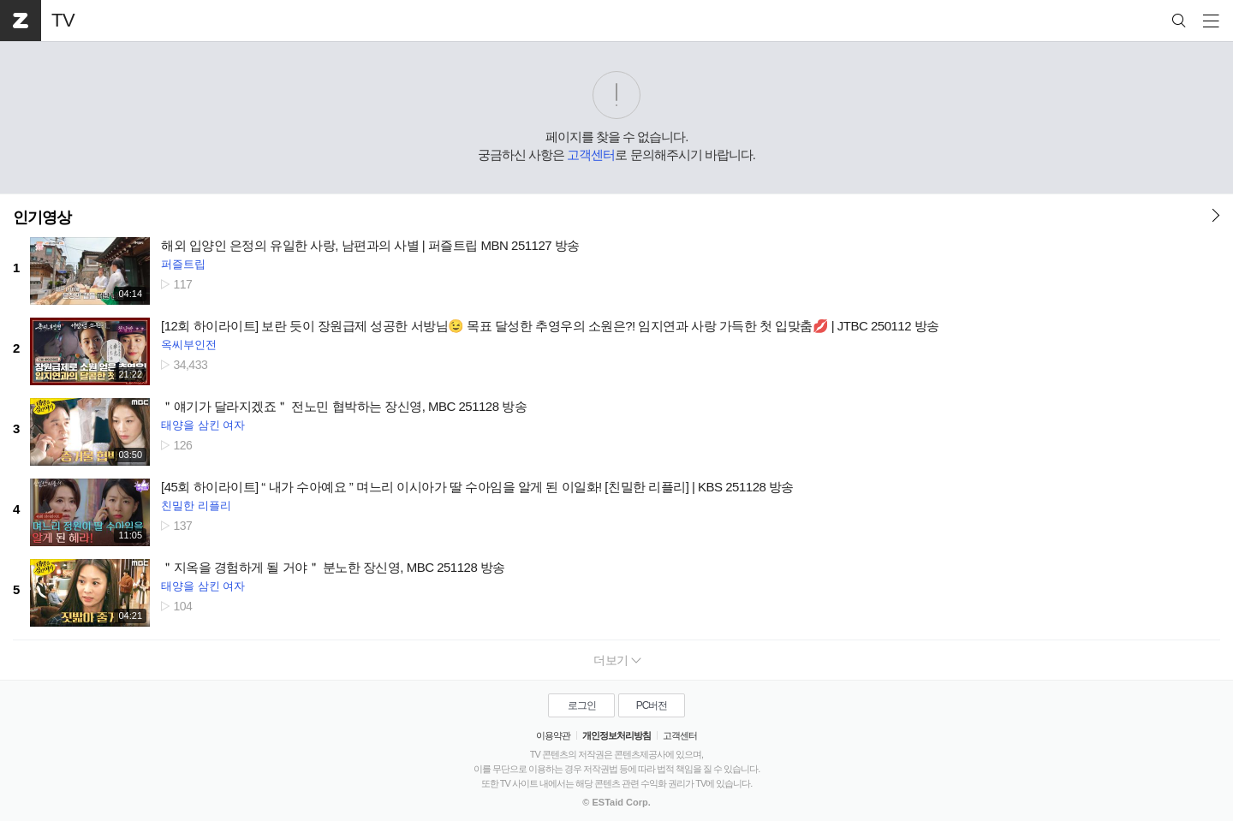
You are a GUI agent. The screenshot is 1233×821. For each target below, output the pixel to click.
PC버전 (652, 705)
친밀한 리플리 (196, 505)
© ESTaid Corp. (616, 802)
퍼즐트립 (183, 264)
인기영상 (42, 217)
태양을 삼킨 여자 (203, 425)
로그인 (582, 705)
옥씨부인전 (189, 344)
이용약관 (553, 735)
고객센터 (591, 154)
